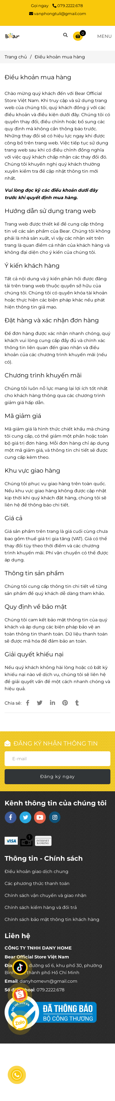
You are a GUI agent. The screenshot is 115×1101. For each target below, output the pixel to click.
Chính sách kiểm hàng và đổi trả (41, 907)
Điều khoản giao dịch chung (36, 871)
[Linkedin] (52, 702)
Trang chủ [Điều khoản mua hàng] (16, 57)
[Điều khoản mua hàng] (12, 36)
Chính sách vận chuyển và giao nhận (45, 895)
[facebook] (11, 817)
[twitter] (25, 817)
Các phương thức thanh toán (37, 883)
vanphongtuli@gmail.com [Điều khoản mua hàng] (57, 13)
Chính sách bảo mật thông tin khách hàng (52, 919)
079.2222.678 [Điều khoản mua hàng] (67, 5)
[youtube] (40, 817)
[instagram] (55, 817)
